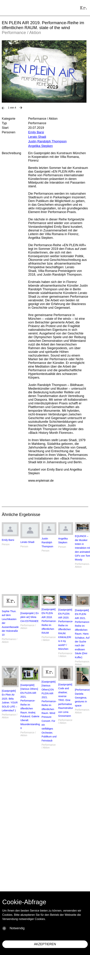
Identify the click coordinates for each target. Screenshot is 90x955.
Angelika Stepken (40, 146)
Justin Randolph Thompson (47, 141)
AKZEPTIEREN (45, 944)
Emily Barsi (36, 132)
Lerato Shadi (37, 137)
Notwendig (17, 928)
